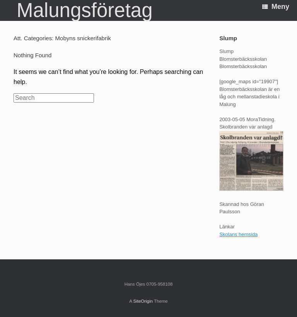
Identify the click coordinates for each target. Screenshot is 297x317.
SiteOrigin (143, 301)
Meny (275, 6)
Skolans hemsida (238, 234)
